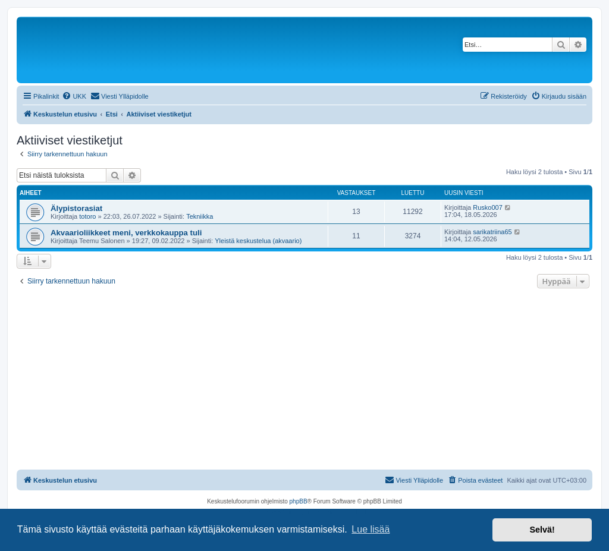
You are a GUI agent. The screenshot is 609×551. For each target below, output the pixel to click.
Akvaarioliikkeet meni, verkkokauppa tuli (126, 232)
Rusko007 (488, 207)
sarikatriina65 (492, 231)
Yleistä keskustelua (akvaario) (258, 240)
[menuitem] (74, 96)
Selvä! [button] (541, 529)
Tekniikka (199, 216)
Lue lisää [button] (370, 529)
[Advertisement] (304, 380)
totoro (87, 216)
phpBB (298, 501)
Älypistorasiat (76, 208)
